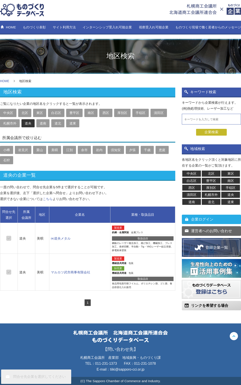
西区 (106, 113)
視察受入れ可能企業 (153, 27)
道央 (28, 123)
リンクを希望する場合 (209, 306)
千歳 (147, 150)
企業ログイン (202, 219)
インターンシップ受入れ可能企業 (107, 27)
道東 (72, 123)
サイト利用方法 (64, 27)
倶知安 (116, 150)
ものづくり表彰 (34, 27)
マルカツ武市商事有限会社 (70, 272)
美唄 (54, 150)
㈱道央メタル (61, 238)
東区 (39, 113)
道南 (43, 123)
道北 (58, 123)
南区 (91, 113)
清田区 (159, 113)
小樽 (6, 150)
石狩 (6, 160)
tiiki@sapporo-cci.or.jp (127, 369)
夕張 (132, 150)
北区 (24, 113)
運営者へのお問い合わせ (211, 231)
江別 (69, 150)
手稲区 (140, 113)
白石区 (56, 113)
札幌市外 (9, 123)
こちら (48, 199)
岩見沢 (23, 150)
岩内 (99, 150)
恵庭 (162, 150)
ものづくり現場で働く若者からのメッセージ (208, 27)
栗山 (39, 150)
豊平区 (74, 113)
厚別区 (122, 113)
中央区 (8, 113)
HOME (11, 27)
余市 (84, 150)
